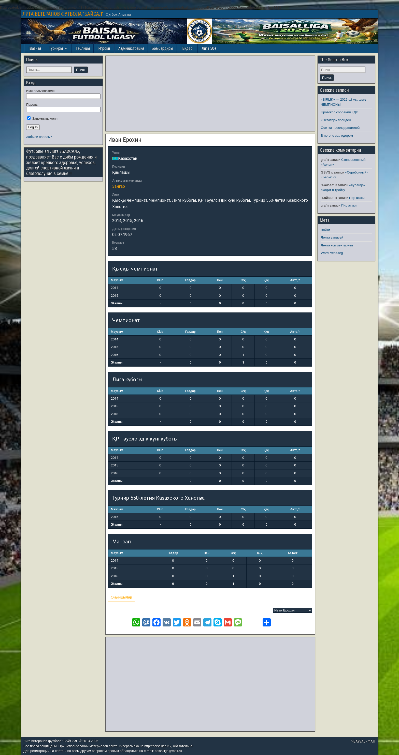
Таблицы (83, 48)
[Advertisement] (210, 93)
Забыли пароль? (39, 137)
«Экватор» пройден (336, 120)
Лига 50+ (209, 48)
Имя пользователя (40, 91)
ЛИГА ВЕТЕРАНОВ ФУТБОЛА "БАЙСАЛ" (63, 14)
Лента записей (332, 237)
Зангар (118, 186)
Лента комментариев (337, 245)
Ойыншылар (121, 597)
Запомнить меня (42, 118)
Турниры (56, 48)
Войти (325, 230)
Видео (187, 48)
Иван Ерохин (124, 139)
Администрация (131, 48)
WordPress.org (332, 253)
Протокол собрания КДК (339, 112)
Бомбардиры (162, 48)
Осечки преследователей (340, 128)
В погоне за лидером (337, 135)
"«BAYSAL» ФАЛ (363, 741)
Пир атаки (356, 198)
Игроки (104, 48)
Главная (34, 48)
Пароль (32, 104)
